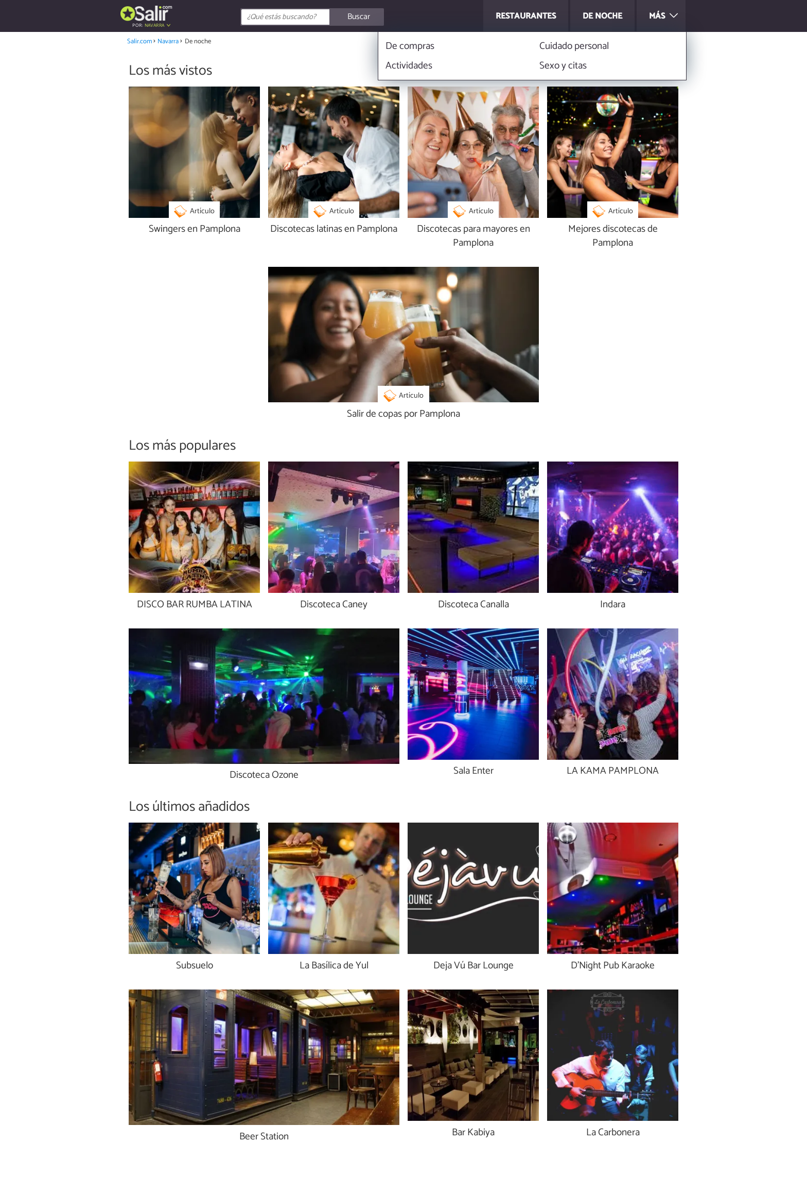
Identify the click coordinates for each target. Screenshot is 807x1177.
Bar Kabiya (473, 1133)
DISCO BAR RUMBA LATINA (194, 605)
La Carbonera (613, 1133)
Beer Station (264, 1137)
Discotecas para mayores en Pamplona (473, 236)
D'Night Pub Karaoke (613, 966)
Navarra (155, 25)
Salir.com (139, 41)
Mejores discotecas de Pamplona (613, 236)
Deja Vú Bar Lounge (473, 966)
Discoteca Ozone (264, 775)
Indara (612, 605)
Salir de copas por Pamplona (403, 414)
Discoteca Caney (333, 605)
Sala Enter (473, 771)
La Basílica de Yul (334, 966)
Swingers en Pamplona (194, 229)
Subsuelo (194, 966)
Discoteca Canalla (473, 605)
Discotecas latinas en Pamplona (333, 229)
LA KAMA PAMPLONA (613, 771)
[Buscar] (358, 17)
